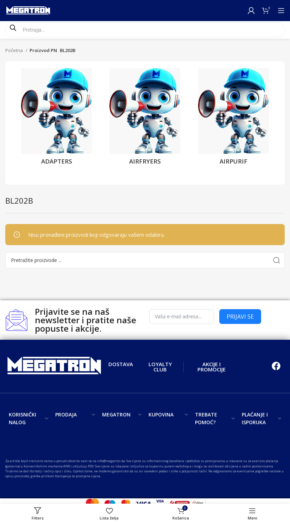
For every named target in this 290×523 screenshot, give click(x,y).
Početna (14, 50)
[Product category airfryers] (145, 118)
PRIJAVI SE (240, 316)
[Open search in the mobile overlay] (145, 30)
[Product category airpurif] (233, 118)
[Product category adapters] (56, 118)
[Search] (145, 260)
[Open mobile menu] (281, 11)
